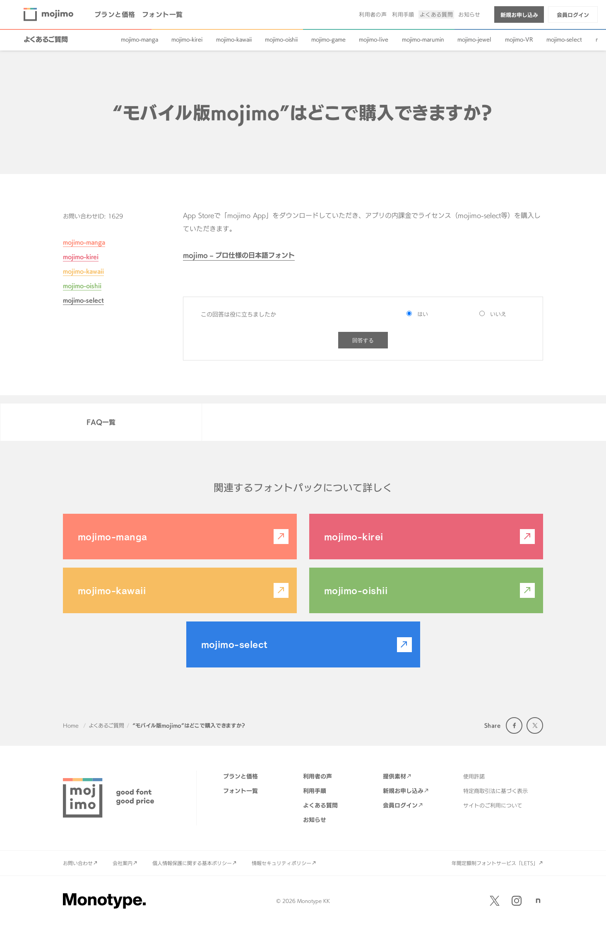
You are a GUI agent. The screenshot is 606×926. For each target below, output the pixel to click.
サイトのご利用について (492, 805)
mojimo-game (328, 39)
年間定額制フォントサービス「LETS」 (495, 863)
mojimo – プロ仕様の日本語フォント (239, 255)
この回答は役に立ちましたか (238, 314)
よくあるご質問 (46, 39)
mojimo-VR (519, 39)
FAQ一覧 (101, 422)
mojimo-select (564, 39)
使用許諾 (474, 776)
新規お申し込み (519, 15)
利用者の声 (373, 14)
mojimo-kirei (186, 39)
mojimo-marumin (423, 39)
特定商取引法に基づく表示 (495, 791)
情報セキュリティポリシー (281, 863)
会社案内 (122, 863)
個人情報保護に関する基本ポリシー (192, 863)
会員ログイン (573, 15)
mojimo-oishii (281, 39)
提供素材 (394, 776)
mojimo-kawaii (234, 39)
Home (71, 725)
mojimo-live (373, 39)
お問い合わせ (78, 863)
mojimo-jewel (474, 39)
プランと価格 (114, 14)
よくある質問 (436, 14)
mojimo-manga (139, 39)
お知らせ (469, 14)
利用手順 (403, 14)
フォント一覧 (162, 14)
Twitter (535, 725)
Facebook (514, 725)
